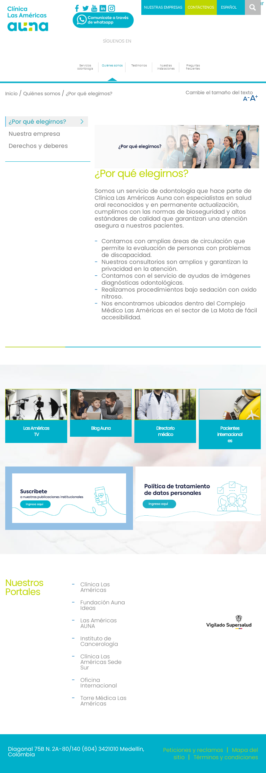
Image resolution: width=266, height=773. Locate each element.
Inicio (11, 93)
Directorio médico (165, 431)
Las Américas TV (36, 431)
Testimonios (139, 66)
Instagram (111, 8)
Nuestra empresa (34, 134)
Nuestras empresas (163, 7)
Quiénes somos (112, 66)
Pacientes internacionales (229, 434)
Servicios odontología (85, 67)
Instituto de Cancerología (99, 641)
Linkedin (102, 8)
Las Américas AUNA (98, 623)
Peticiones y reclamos (193, 750)
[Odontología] (37, 18)
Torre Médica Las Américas (103, 701)
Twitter (85, 8)
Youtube (94, 8)
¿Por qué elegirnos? (37, 121)
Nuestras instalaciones (166, 67)
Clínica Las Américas (95, 587)
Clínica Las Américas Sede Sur (101, 662)
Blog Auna (100, 428)
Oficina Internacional (98, 683)
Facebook (76, 8)
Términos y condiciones (226, 757)
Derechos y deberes (38, 146)
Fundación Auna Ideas (102, 605)
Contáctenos (201, 7)
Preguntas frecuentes (193, 67)
